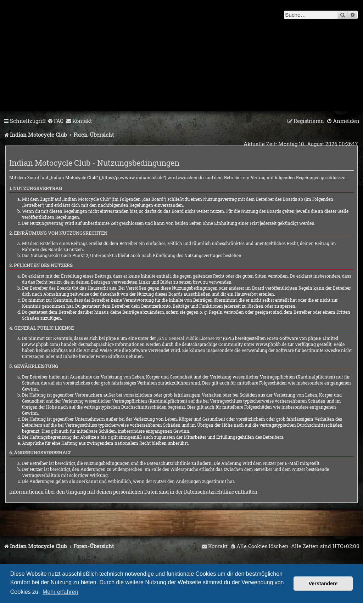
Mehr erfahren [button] (60, 592)
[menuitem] (55, 121)
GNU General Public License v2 (189, 338)
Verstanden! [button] (323, 583)
